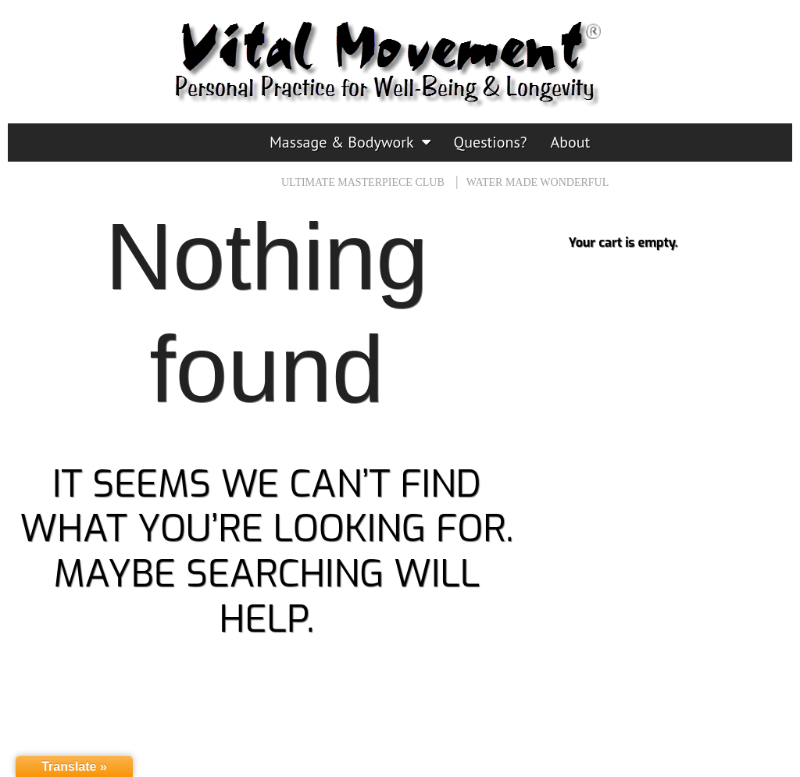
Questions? (490, 142)
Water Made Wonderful (537, 182)
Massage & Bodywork (342, 142)
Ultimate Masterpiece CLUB (363, 182)
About (571, 142)
